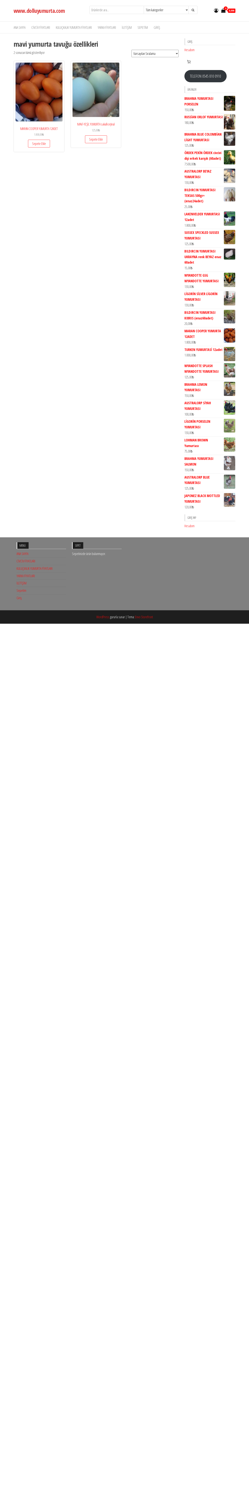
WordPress (103, 894)
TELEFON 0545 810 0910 (205, 76)
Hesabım (189, 49)
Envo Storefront (144, 894)
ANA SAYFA (19, 27)
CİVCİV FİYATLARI (40, 27)
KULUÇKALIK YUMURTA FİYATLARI (74, 27)
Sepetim (143, 27)
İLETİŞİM (127, 27)
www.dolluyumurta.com (39, 10)
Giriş (157, 27)
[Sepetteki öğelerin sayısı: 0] (188, 61)
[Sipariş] (155, 53)
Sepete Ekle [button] (39, 143)
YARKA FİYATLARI (107, 27)
